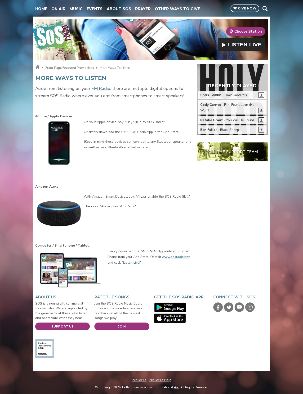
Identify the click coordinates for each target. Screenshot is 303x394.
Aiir (176, 387)
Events (94, 9)
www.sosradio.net (176, 257)
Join (122, 326)
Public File (139, 380)
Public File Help (160, 380)
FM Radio (101, 88)
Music (76, 9)
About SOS (119, 9)
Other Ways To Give (177, 9)
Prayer (143, 9)
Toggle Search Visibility (264, 8)
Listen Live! (131, 262)
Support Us (62, 326)
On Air (58, 9)
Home (41, 9)
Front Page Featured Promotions (69, 68)
